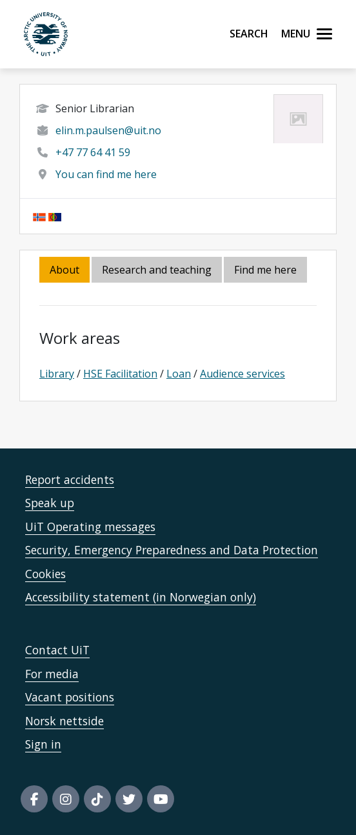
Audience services (242, 374)
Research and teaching (157, 270)
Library (56, 374)
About (64, 270)
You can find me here (106, 174)
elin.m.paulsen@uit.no (108, 130)
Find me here (265, 270)
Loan (178, 374)
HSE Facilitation (120, 374)
